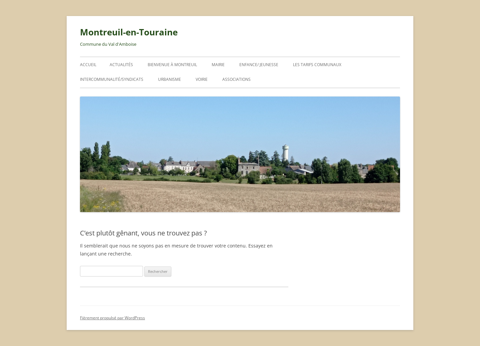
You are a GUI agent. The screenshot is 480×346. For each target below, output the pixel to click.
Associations (236, 79)
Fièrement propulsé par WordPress (112, 318)
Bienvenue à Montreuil (172, 64)
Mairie (218, 64)
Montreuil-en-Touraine (129, 32)
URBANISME (169, 79)
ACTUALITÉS (121, 64)
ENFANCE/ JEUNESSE (258, 64)
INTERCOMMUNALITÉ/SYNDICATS (111, 79)
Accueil (88, 64)
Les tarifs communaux (317, 64)
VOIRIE (202, 79)
